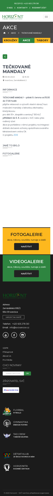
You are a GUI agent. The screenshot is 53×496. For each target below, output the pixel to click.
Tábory (42, 40)
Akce (13, 33)
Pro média (7, 360)
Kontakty (22, 8)
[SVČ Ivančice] (12, 16)
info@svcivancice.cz (19, 327)
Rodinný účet (39, 8)
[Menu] (46, 17)
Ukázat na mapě (13, 317)
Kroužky (10, 40)
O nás (10, 8)
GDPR (5, 348)
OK (27, 373)
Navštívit (26, 246)
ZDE (16, 135)
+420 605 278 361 (31, 3)
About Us (7, 356)
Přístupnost (8, 352)
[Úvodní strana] (4, 33)
